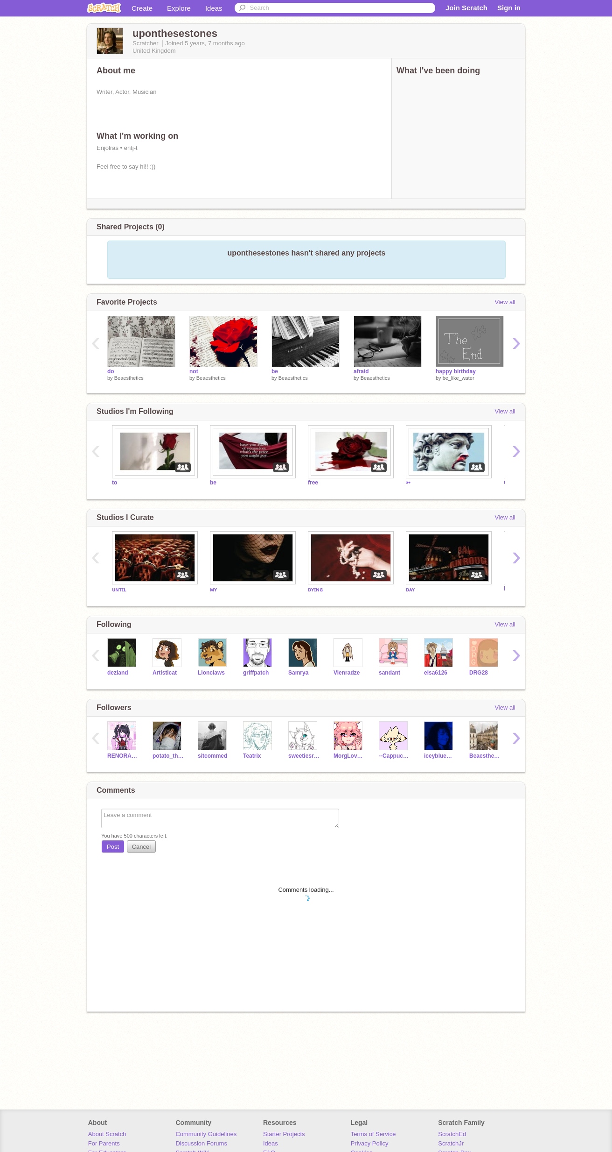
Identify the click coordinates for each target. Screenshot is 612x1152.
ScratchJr (451, 1143)
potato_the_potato (168, 756)
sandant (389, 672)
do (110, 371)
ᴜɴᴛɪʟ (119, 589)
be (274, 371)
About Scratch (107, 1134)
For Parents (104, 1143)
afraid (361, 371)
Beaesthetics (129, 378)
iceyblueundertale (439, 756)
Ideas (214, 8)
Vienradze (347, 672)
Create (142, 8)
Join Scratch (466, 8)
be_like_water (458, 378)
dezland (117, 672)
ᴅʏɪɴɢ (315, 589)
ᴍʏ (213, 589)
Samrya (298, 672)
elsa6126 (435, 672)
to (114, 482)
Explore (179, 8)
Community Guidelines (205, 1134)
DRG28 (478, 672)
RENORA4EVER (123, 756)
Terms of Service (373, 1134)
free (313, 482)
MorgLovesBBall (349, 756)
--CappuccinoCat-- (394, 756)
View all (504, 302)
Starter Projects (284, 1134)
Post (113, 846)
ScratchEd (452, 1134)
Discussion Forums (201, 1143)
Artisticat (165, 672)
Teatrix (252, 756)
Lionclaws (211, 672)
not (193, 371)
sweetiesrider (304, 756)
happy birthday (456, 371)
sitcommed (212, 756)
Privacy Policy (370, 1143)
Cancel (141, 846)
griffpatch (256, 672)
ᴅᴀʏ (410, 589)
